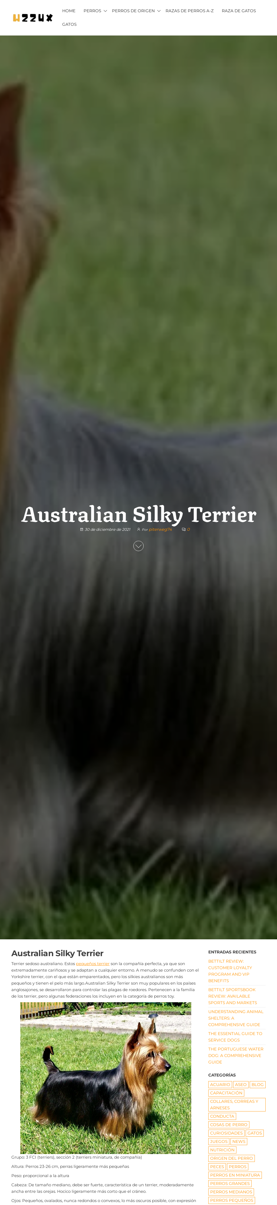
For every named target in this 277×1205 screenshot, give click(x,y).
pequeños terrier (93, 963)
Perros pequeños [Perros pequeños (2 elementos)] (231, 1200)
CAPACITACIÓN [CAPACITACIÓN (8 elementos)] (226, 1092)
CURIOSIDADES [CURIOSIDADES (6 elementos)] (226, 1133)
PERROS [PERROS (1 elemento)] (237, 1166)
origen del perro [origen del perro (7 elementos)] (231, 1158)
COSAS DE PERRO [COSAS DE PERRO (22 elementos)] (229, 1124)
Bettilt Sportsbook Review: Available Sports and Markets (232, 996)
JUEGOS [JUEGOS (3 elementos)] (218, 1141)
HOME (68, 10)
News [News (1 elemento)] (238, 1141)
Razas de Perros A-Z (190, 10)
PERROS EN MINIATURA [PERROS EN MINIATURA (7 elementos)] (235, 1175)
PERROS (92, 10)
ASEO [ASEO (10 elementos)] (241, 1084)
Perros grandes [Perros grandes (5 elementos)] (230, 1183)
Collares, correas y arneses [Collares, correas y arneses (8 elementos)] (234, 1104)
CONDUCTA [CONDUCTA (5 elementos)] (222, 1116)
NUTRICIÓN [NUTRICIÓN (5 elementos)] (222, 1149)
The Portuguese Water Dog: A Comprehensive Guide (235, 1055)
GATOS (69, 24)
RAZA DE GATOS (239, 10)
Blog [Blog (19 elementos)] (258, 1084)
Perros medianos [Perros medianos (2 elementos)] (231, 1191)
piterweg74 (161, 529)
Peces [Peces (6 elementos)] (217, 1166)
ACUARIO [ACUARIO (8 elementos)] (220, 1084)
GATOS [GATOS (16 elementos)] (255, 1133)
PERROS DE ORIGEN (133, 10)
